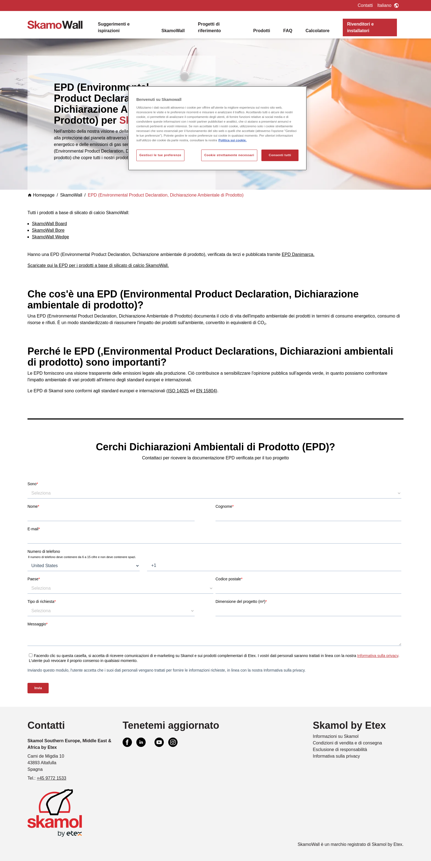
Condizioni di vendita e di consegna (347, 743)
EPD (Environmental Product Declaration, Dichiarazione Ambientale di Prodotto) (166, 195)
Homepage (40, 195)
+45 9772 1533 (51, 778)
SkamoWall (173, 30)
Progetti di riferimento (209, 27)
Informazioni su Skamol (335, 736)
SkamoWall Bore (48, 230)
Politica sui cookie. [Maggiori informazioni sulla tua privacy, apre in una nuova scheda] (233, 140)
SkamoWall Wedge (50, 236)
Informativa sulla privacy (336, 756)
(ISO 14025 (177, 390)
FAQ (287, 30)
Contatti (365, 5)
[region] (217, 128)
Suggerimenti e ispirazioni (114, 27)
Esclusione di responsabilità (340, 749)
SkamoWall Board (49, 223)
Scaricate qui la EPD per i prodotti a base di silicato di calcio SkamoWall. (98, 265)
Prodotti (261, 30)
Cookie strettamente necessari (229, 155)
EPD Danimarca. (298, 254)
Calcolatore (317, 30)
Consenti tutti (280, 155)
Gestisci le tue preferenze (160, 155)
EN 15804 (206, 390)
